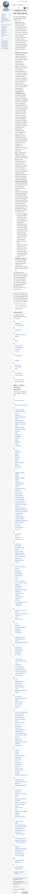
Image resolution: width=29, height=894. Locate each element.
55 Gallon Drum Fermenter (21, 405)
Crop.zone (17, 529)
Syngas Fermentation (20, 816)
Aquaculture (18, 434)
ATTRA (16, 440)
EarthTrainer (18, 546)
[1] (15, 51)
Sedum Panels (18, 790)
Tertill (16, 823)
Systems (22, 872)
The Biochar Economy (20, 825)
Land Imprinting (18, 659)
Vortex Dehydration (19, 855)
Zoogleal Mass (18, 868)
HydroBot (17, 629)
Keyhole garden (18, 649)
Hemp (16, 617)
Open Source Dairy (19, 717)
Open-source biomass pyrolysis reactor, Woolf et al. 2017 (21, 735)
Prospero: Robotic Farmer (21, 775)
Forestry (17, 351)
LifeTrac (17, 86)
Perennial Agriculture (20, 755)
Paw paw (17, 750)
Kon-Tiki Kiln (18, 654)
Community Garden (19, 499)
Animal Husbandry (19, 325)
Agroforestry (18, 323)
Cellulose (17, 481)
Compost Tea (18, 515)
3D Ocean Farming (19, 400)
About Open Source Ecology (18, 889)
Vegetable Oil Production (21, 848)
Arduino (18, 167)
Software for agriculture (20, 802)
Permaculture (18, 373)
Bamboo (17, 453)
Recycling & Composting (21, 781)
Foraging (17, 584)
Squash (17, 806)
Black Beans (18, 466)
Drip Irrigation (18, 534)
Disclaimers (15, 892)
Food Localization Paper (21, 582)
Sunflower (17, 813)
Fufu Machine (18, 605)
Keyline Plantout (19, 650)
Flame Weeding (18, 573)
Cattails (17, 476)
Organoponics (18, 745)
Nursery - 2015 (18, 703)
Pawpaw (17, 752)
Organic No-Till (18, 740)
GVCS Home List (19, 619)
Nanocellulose (18, 696)
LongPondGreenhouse (20, 669)
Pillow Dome (18, 759)
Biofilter (17, 459)
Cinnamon (17, 490)
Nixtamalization (18, 702)
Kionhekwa (17, 652)
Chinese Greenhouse (20, 488)
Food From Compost (20, 581)
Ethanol (17, 562)
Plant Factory (18, 762)
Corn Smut (17, 524)
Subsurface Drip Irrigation (21, 811)
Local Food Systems (20, 668)
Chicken (17, 486)
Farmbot (17, 568)
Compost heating (19, 513)
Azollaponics (18, 445)
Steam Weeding (19, 807)
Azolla (16, 443)
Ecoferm (17, 549)
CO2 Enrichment (19, 495)
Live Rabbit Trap (19, 666)
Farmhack (17, 570)
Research (16, 873)
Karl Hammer (18, 647)
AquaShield (18, 436)
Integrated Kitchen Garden (21, 642)
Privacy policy (16, 886)
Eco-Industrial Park (19, 547)
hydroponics (18, 169)
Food (16, 579)
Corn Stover (18, 525)
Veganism (17, 846)
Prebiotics (17, 773)
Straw (16, 809)
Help (27, 8)
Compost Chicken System (21, 511)
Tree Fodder (18, 832)
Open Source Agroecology (21, 712)
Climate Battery (18, 493)
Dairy (16, 341)
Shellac (17, 795)
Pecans (17, 753)
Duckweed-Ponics (19, 539)
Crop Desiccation (19, 527)
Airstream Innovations (20, 429)
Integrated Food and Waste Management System (20, 639)
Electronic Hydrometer (20, 556)
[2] (21, 237)
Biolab (16, 461)
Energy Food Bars (19, 560)
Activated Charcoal (19, 410)
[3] (20, 256)
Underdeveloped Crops (20, 838)
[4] (22, 256)
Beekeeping (18, 330)
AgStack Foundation (20, 427)
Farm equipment (19, 345)
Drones (16, 535)
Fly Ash (17, 577)
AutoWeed (17, 441)
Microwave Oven (19, 685)
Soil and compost (19, 379)
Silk (16, 797)
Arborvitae (17, 438)
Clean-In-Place (18, 492)
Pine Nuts (17, 760)
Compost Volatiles (19, 518)
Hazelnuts (17, 625)
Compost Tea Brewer (20, 516)
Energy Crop (18, 558)
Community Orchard (20, 501)
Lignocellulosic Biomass (20, 661)
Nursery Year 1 (18, 705)
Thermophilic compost (20, 830)
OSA (16, 368)
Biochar (17, 455)
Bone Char (17, 468)
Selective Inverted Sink (20, 793)
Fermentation (18, 572)
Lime (16, 662)
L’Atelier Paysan (19, 675)
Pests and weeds (19, 375)
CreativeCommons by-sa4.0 (18, 882)
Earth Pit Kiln (18, 544)
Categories (16, 872)
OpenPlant (17, 738)
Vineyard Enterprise (19, 853)
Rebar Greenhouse (19, 779)
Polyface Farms (18, 768)
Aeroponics (17, 415)
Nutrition (17, 707)
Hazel (16, 623)
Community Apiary (19, 497)
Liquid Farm (18, 664)
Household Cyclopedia (20, 627)
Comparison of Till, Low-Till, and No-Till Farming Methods (20, 504)
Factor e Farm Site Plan (20, 566)
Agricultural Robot (19, 420)
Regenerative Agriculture (21, 785)
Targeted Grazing (19, 821)
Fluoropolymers (18, 575)
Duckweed (17, 537)
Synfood (17, 815)
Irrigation (17, 360)
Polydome (17, 766)
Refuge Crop (18, 783)
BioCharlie (17, 457)
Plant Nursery (18, 764)
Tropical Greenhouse (20, 833)
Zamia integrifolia (19, 866)
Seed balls (17, 791)
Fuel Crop (17, 600)
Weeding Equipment (20, 860)
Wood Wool (18, 862)
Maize (16, 679)
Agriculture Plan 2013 (20, 422)
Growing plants (18, 355)
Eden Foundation (19, 551)
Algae (16, 433)
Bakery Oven (18, 452)
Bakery (16, 450)
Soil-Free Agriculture (20, 381)
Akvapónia (17, 431)
